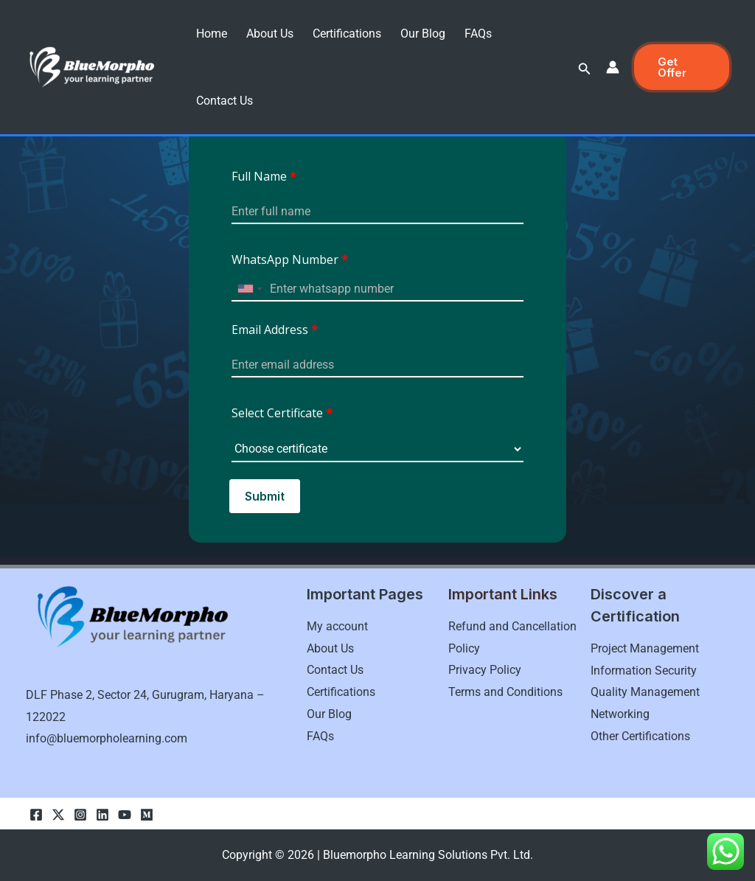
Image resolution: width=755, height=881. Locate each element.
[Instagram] (80, 814)
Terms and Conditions (505, 692)
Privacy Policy (484, 670)
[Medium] (146, 814)
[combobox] (249, 288)
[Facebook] (36, 814)
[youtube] (124, 814)
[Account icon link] (612, 67)
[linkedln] (102, 814)
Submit (265, 496)
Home (211, 34)
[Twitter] (58, 814)
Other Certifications (640, 736)
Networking (620, 714)
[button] (584, 69)
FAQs (478, 34)
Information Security (644, 671)
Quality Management (645, 692)
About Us (269, 34)
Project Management (645, 648)
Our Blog (422, 34)
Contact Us (224, 101)
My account (337, 626)
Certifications (347, 34)
